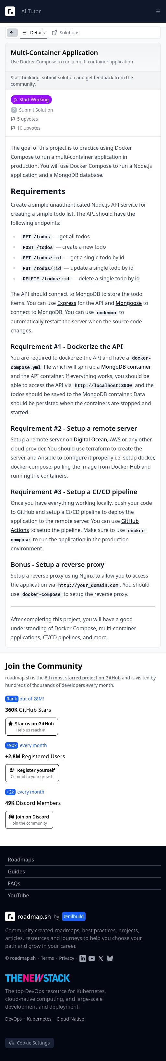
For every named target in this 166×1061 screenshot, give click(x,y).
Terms (47, 958)
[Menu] (158, 11)
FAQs (14, 883)
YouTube (18, 895)
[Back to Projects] (12, 32)
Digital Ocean (90, 439)
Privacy (66, 958)
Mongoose (128, 303)
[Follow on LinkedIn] (82, 958)
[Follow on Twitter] (101, 958)
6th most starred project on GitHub (83, 678)
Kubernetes (39, 1019)
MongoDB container (126, 366)
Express (66, 303)
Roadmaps (21, 859)
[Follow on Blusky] (110, 958)
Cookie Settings (29, 1043)
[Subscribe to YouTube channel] (92, 958)
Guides (16, 871)
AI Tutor (31, 11)
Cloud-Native (70, 1019)
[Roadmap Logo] (10, 11)
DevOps (13, 1019)
